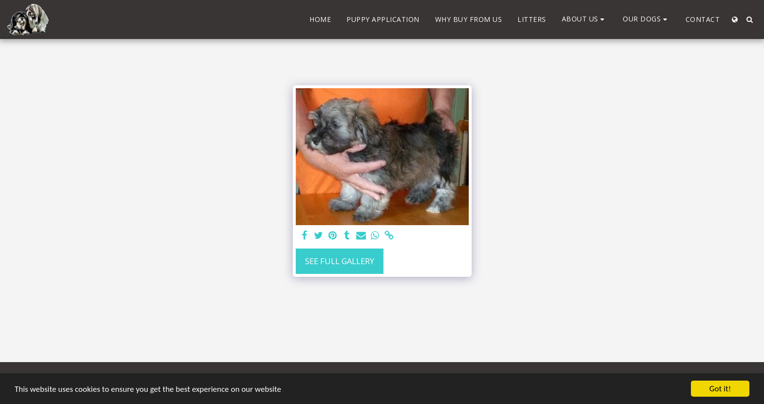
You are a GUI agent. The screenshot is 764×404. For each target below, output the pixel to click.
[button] (584, 19)
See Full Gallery (339, 261)
